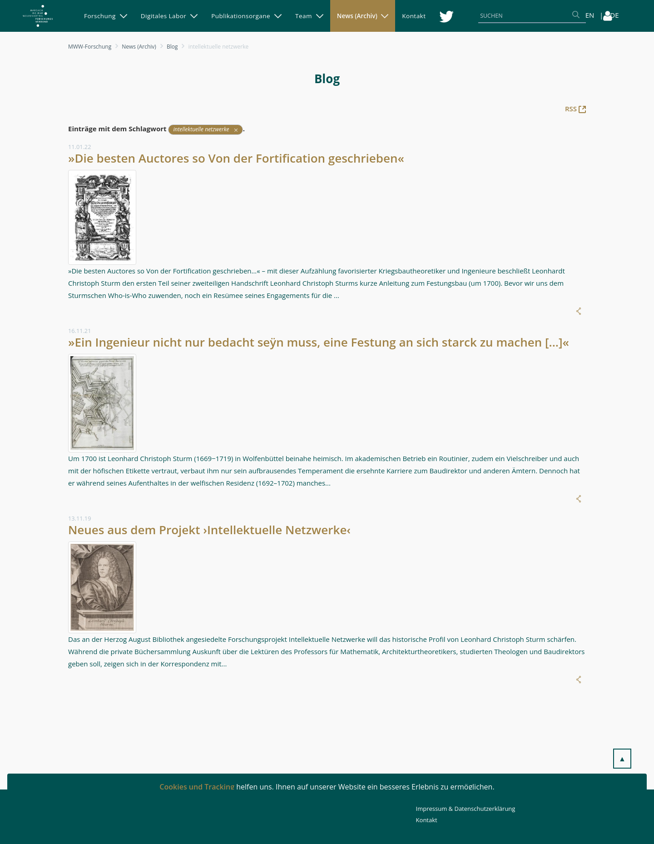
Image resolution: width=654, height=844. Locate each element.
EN (590, 15)
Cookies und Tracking (196, 787)
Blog (172, 46)
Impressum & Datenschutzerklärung (465, 808)
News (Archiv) (139, 46)
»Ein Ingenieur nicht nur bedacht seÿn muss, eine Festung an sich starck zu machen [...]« (318, 342)
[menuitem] (105, 16)
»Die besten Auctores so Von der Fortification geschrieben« (236, 158)
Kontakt (426, 820)
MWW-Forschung (89, 46)
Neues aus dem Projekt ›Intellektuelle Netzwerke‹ (209, 529)
